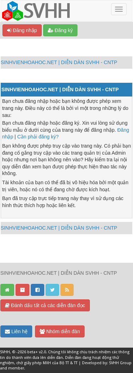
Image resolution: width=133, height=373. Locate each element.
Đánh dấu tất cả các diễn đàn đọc (45, 305)
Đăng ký (60, 30)
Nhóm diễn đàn (60, 331)
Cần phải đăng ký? (38, 136)
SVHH (5, 352)
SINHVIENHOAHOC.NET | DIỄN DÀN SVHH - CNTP (59, 62)
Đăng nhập (22, 30)
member (16, 368)
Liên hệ (16, 331)
